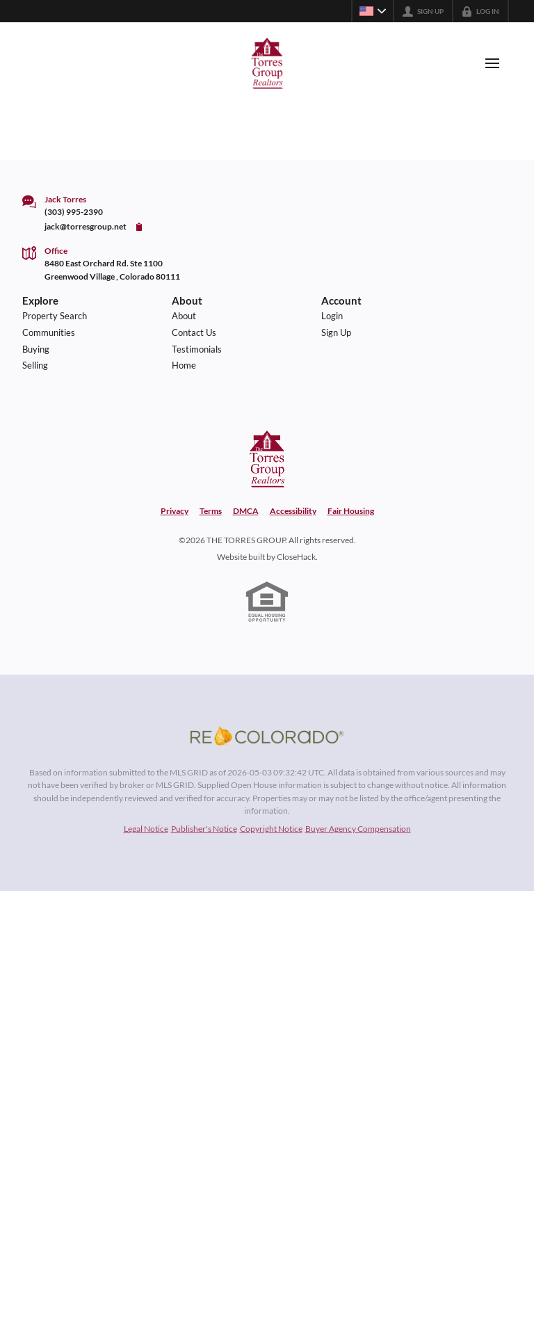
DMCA (246, 511)
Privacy (174, 511)
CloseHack (296, 557)
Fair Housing (350, 511)
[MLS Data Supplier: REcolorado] (267, 736)
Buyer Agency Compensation (358, 828)
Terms (211, 511)
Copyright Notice (271, 828)
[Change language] (373, 11)
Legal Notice (146, 828)
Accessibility (293, 511)
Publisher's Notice (204, 828)
